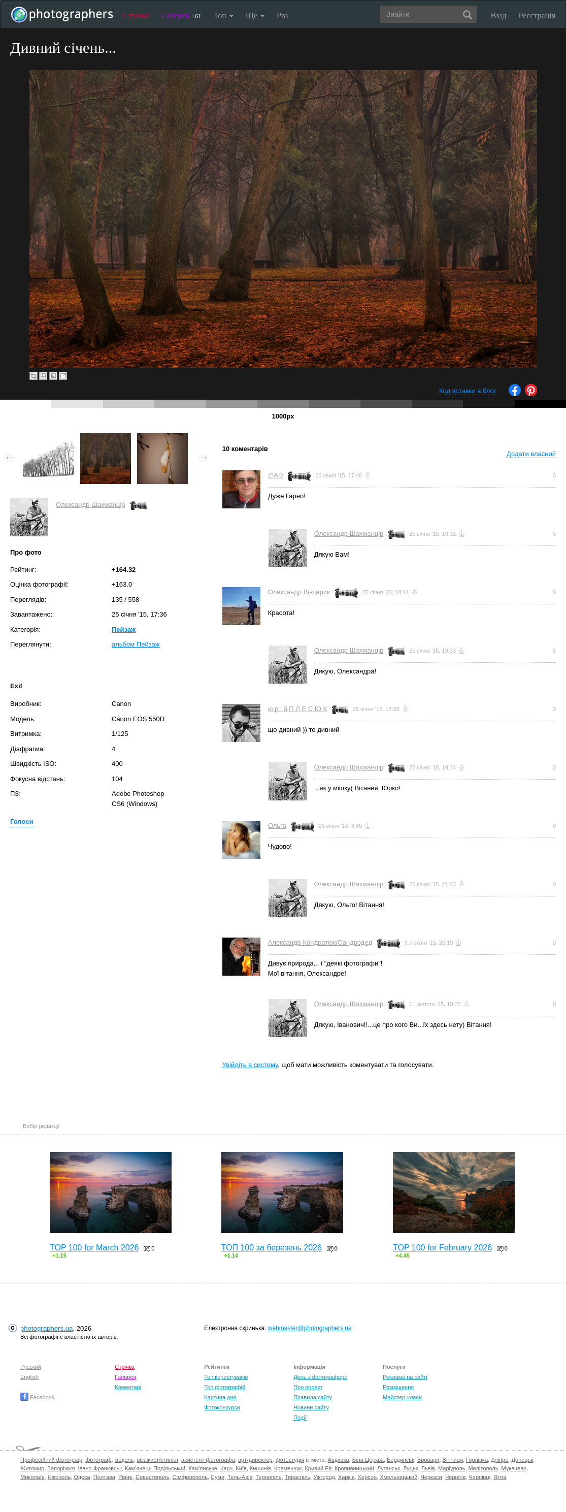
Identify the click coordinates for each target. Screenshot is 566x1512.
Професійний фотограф (51, 1460)
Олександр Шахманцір (90, 504)
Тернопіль (268, 1477)
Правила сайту (312, 1397)
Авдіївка (338, 1460)
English (29, 1377)
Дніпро (499, 1460)
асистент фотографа (208, 1460)
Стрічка (136, 15)
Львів (428, 1468)
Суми (217, 1477)
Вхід (499, 15)
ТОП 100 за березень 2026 (271, 1247)
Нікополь (59, 1477)
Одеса (82, 1477)
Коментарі (128, 1387)
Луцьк (410, 1468)
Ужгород (324, 1477)
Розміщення (398, 1387)
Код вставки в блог (467, 391)
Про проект (307, 1387)
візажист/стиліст (157, 1460)
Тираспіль (298, 1477)
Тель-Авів (239, 1477)
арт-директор (255, 1460)
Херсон (367, 1477)
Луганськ (388, 1468)
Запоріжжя (61, 1468)
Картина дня (220, 1397)
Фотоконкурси (222, 1407)
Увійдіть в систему (250, 1065)
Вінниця (453, 1460)
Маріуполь (451, 1468)
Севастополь (152, 1477)
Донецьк (522, 1460)
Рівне (125, 1477)
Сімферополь (190, 1477)
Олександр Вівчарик (299, 592)
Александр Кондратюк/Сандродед (320, 942)
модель (124, 1460)
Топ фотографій (224, 1387)
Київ (241, 1468)
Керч (226, 1468)
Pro (282, 15)
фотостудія (290, 1460)
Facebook (37, 1397)
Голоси (21, 821)
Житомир (32, 1468)
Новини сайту (311, 1407)
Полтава (104, 1477)
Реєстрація (537, 15)
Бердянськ (400, 1460)
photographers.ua (46, 1328)
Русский (30, 1367)
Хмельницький (398, 1477)
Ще (255, 15)
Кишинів (260, 1468)
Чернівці (480, 1477)
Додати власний (531, 454)
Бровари (428, 1460)
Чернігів (455, 1477)
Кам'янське (202, 1468)
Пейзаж (124, 629)
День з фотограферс (320, 1377)
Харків (346, 1477)
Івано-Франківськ (100, 1468)
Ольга (277, 825)
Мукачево (514, 1468)
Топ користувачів (226, 1377)
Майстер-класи (402, 1397)
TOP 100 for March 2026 (94, 1247)
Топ (224, 15)
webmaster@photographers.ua (310, 1328)
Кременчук (288, 1468)
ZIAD (275, 475)
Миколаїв (32, 1477)
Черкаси (431, 1477)
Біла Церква (368, 1460)
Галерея (182, 15)
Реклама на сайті (405, 1377)
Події (300, 1417)
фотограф (98, 1460)
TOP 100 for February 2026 (442, 1247)
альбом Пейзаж (136, 644)
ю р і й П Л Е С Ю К (297, 709)
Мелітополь (483, 1468)
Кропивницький (354, 1468)
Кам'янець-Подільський (155, 1468)
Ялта (499, 1477)
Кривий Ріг (318, 1468)
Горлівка (477, 1460)
